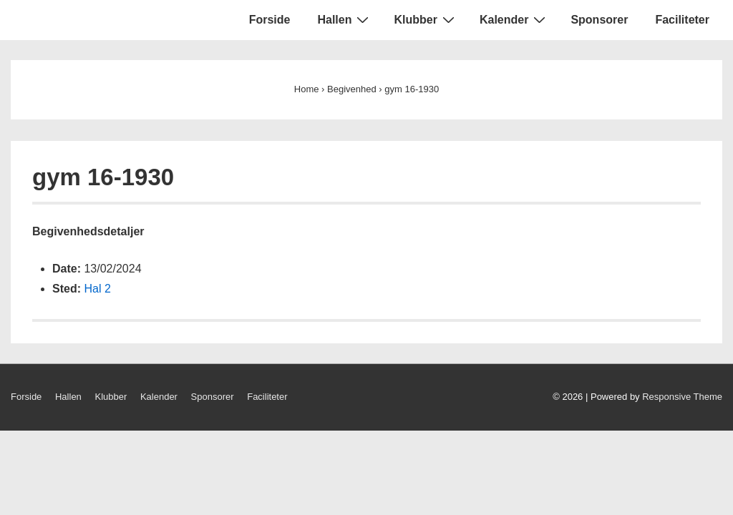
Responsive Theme (682, 396)
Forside (270, 20)
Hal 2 (97, 289)
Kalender (514, 19)
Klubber (425, 19)
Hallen (344, 19)
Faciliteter (682, 20)
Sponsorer (599, 20)
